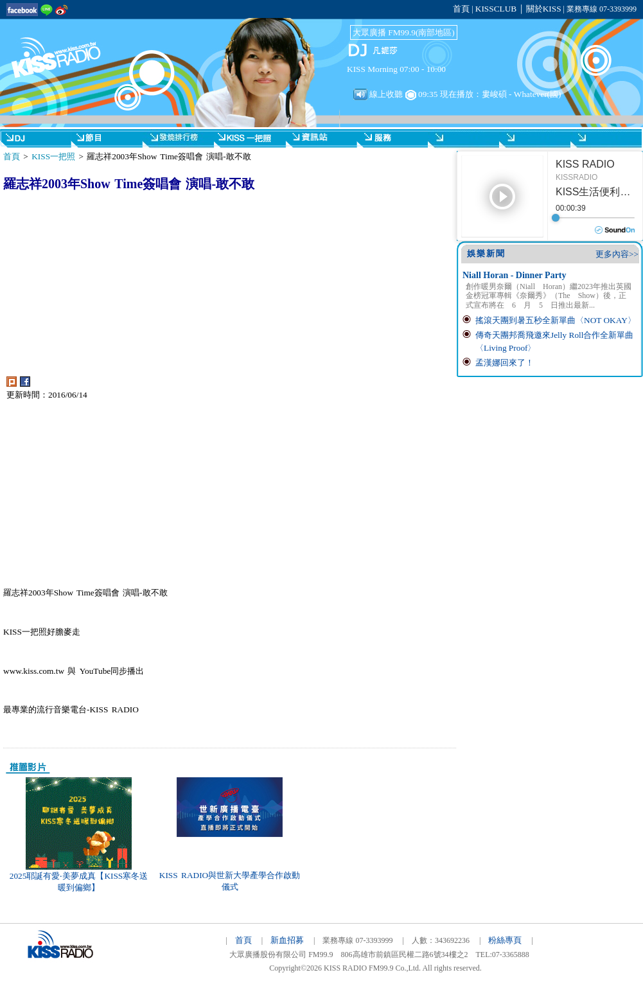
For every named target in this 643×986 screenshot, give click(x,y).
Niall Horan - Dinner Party (514, 275)
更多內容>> (617, 254)
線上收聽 (378, 94)
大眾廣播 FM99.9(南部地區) (404, 32)
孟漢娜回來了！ (504, 362)
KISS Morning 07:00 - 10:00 (396, 69)
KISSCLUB (495, 8)
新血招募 (287, 940)
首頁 (461, 8)
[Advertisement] (122, 286)
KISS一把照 (53, 156)
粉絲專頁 (505, 940)
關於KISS (543, 8)
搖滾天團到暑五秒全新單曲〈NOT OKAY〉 (555, 320)
